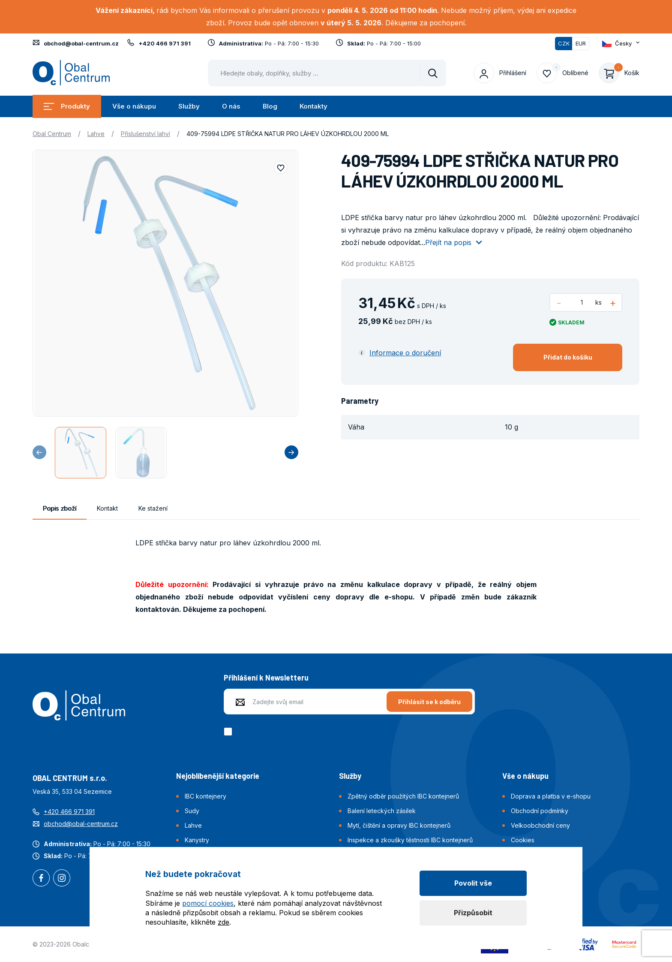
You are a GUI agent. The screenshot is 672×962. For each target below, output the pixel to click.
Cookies (522, 840)
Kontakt (107, 508)
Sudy (192, 810)
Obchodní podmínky (539, 810)
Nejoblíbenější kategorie (217, 775)
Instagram (61, 878)
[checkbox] (229, 731)
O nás (231, 106)
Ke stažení (153, 508)
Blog (270, 106)
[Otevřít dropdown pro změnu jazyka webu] (620, 43)
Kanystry (197, 840)
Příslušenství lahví (145, 133)
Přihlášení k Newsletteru (266, 677)
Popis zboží (59, 508)
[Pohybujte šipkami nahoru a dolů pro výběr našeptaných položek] (327, 73)
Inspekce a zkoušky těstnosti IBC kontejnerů (410, 840)
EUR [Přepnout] (581, 43)
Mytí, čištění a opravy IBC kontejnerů (399, 825)
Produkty (67, 106)
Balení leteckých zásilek (382, 810)
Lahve (96, 133)
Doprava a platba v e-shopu (551, 796)
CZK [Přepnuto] (564, 43)
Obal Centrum (52, 133)
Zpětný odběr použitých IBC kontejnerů (403, 796)
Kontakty (313, 106)
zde (223, 922)
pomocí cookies (208, 903)
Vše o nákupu (134, 106)
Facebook (41, 878)
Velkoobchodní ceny (540, 825)
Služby (189, 106)
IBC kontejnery (205, 796)
